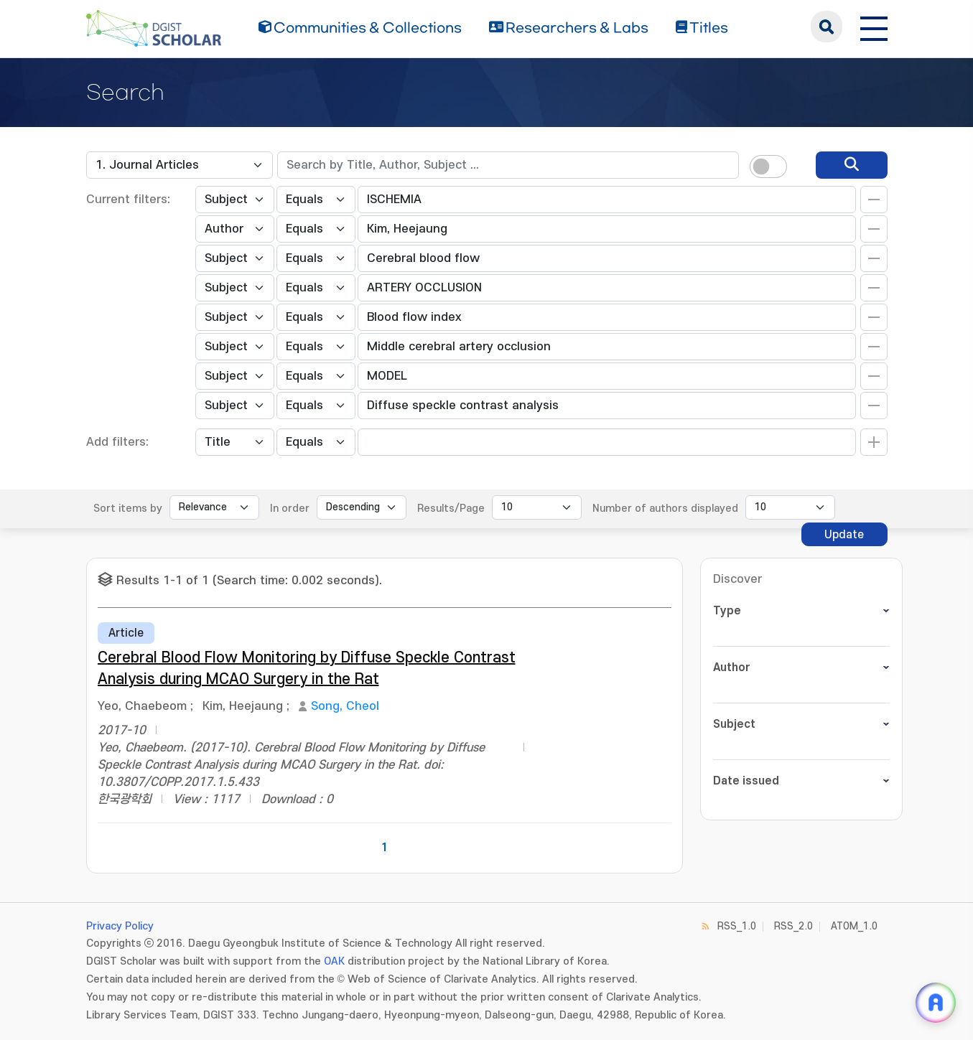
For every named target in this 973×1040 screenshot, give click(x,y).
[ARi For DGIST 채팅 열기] (936, 1003)
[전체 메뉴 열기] (874, 26)
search (826, 26)
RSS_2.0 (793, 926)
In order (289, 508)
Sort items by (127, 508)
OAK (334, 961)
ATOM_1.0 (854, 926)
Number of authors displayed (665, 508)
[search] (852, 165)
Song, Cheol (345, 706)
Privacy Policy (120, 926)
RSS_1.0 (736, 926)
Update (844, 534)
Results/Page (451, 508)
